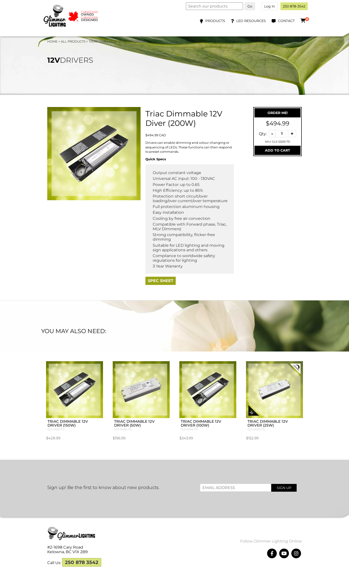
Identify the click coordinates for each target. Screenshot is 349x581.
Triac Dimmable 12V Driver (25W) (256, 413)
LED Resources (251, 21)
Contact (286, 21)
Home (52, 41)
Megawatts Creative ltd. (221, 575)
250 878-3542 (294, 6)
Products (215, 21)
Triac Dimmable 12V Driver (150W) (93, 413)
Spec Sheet (160, 280)
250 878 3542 (81, 550)
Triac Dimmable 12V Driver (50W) (147, 413)
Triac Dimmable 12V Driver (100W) (202, 413)
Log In (269, 6)
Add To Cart (277, 150)
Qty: (263, 133)
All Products (73, 41)
